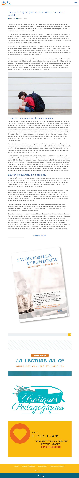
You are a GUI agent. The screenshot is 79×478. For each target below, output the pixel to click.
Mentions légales (42, 466)
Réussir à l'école (22, 18)
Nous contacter (39, 471)
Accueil (16, 466)
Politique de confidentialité (57, 466)
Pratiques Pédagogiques (28, 466)
